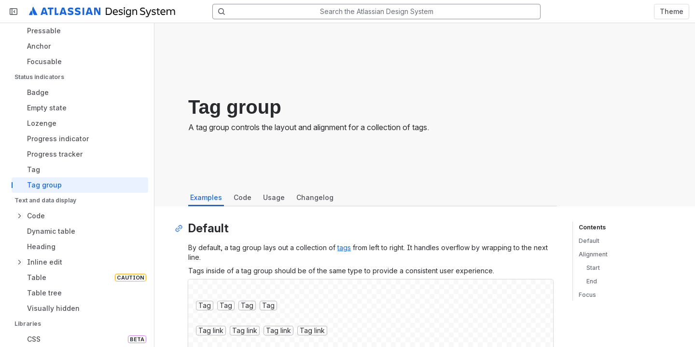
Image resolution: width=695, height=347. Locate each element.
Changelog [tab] (315, 197)
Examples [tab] (206, 197)
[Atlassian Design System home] (102, 11)
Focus (587, 294)
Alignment (593, 254)
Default (589, 240)
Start (593, 267)
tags (344, 247)
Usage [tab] (274, 197)
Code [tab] (242, 197)
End (591, 281)
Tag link (210, 330)
